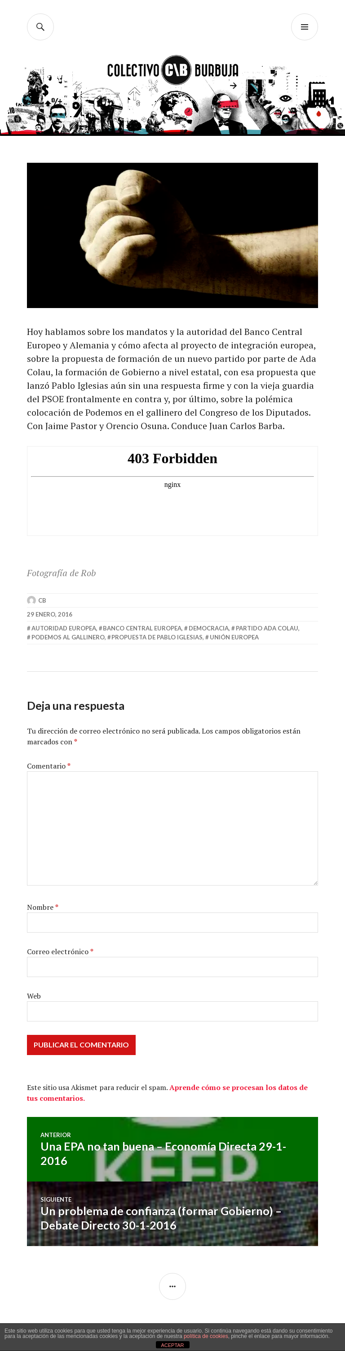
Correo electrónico (60, 951)
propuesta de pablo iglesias (157, 637)
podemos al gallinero (68, 637)
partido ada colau (267, 628)
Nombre (42, 907)
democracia (209, 628)
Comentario (49, 766)
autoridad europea (63, 628)
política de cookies (206, 1336)
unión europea (234, 637)
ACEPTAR (172, 1345)
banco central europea (142, 628)
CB (42, 600)
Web (34, 996)
